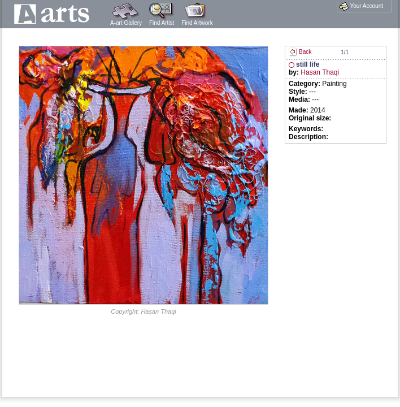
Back (300, 52)
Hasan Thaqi (320, 72)
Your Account (361, 6)
